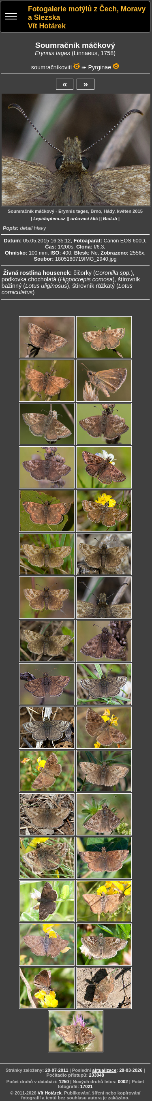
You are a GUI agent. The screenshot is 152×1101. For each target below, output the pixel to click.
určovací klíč (84, 218)
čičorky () (103, 273)
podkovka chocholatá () (58, 279)
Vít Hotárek (50, 1092)
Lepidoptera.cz (49, 218)
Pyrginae (99, 67)
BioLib (110, 218)
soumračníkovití (51, 67)
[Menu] (10, 17)
